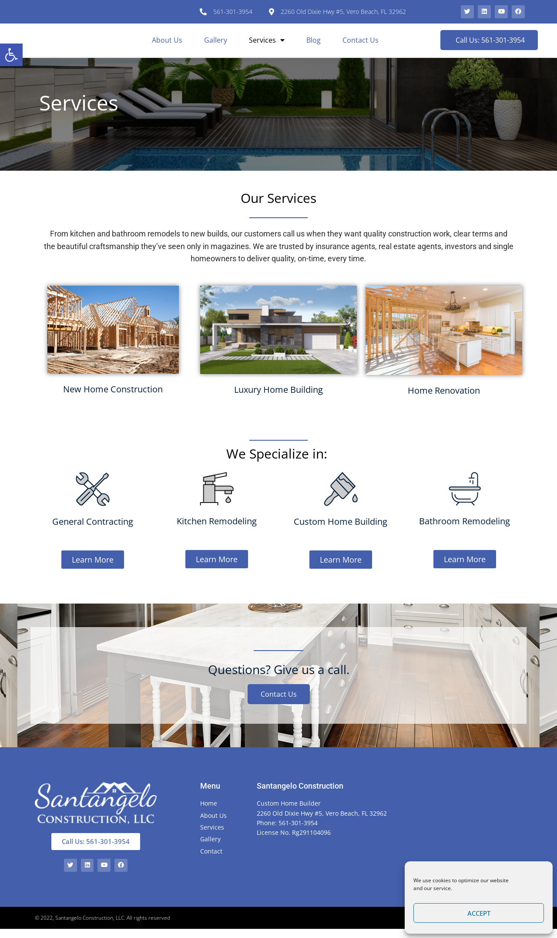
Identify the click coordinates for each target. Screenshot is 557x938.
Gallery (215, 45)
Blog (313, 45)
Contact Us (360, 45)
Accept (478, 913)
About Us (167, 45)
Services (267, 45)
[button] (11, 55)
